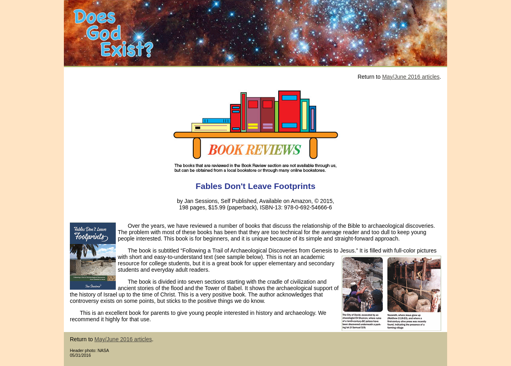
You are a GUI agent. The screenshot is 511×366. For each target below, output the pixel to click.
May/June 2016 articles (411, 77)
